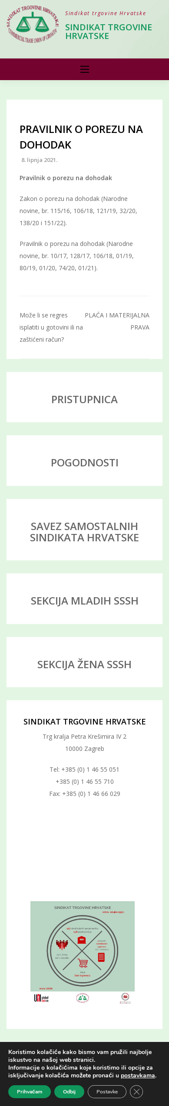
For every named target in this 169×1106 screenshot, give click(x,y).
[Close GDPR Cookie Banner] (136, 1091)
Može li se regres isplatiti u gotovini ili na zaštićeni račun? (51, 327)
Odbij (69, 1091)
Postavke (107, 1091)
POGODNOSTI (85, 462)
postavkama (138, 1076)
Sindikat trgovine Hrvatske (108, 31)
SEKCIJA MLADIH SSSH (85, 600)
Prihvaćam (29, 1091)
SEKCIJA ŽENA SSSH (84, 664)
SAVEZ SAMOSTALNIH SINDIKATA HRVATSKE (84, 531)
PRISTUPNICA (84, 399)
